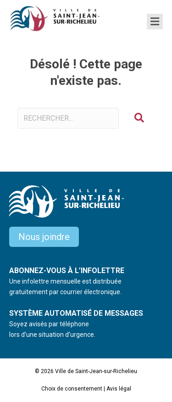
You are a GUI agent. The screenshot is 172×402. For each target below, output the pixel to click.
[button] (139, 118)
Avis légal (118, 388)
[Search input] (68, 118)
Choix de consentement (71, 388)
